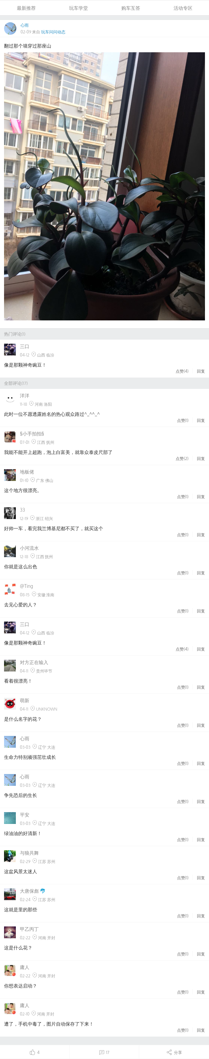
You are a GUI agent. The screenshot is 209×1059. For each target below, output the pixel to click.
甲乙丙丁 (29, 929)
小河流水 (29, 548)
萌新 (24, 700)
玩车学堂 (78, 8)
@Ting (26, 586)
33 (22, 510)
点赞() (182, 371)
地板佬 (27, 472)
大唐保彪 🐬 (33, 891)
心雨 (25, 25)
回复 (201, 371)
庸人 (24, 967)
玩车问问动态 (53, 31)
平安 (24, 815)
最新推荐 (26, 8)
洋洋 (24, 395)
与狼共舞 (29, 853)
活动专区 (183, 8)
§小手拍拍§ (32, 433)
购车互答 (130, 8)
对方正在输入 (34, 662)
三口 (24, 346)
